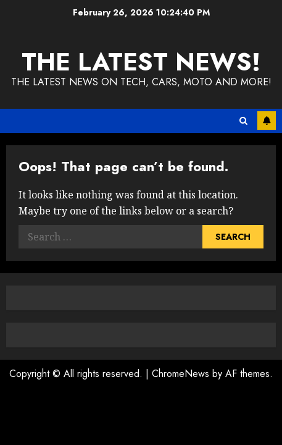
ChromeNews (180, 374)
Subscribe (266, 120)
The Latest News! (141, 62)
